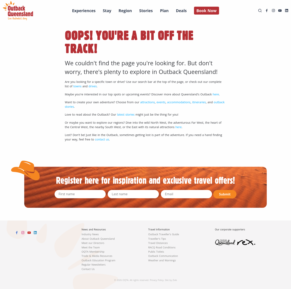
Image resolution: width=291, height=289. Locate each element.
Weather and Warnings (162, 260)
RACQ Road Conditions (162, 247)
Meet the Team (91, 247)
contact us (102, 139)
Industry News (90, 234)
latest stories (126, 114)
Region (125, 10)
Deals (181, 10)
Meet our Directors (93, 243)
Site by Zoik (171, 280)
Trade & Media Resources (97, 256)
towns (77, 86)
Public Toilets (156, 251)
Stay (107, 10)
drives (93, 86)
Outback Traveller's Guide (163, 234)
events (160, 102)
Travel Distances (158, 243)
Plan (164, 10)
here (216, 94)
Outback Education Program (98, 260)
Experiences (83, 10)
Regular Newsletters (94, 264)
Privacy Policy (156, 280)
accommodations (179, 102)
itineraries (199, 102)
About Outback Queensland (98, 238)
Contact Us (88, 269)
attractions (147, 102)
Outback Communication (163, 256)
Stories (146, 10)
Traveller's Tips (157, 238)
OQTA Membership (93, 251)
